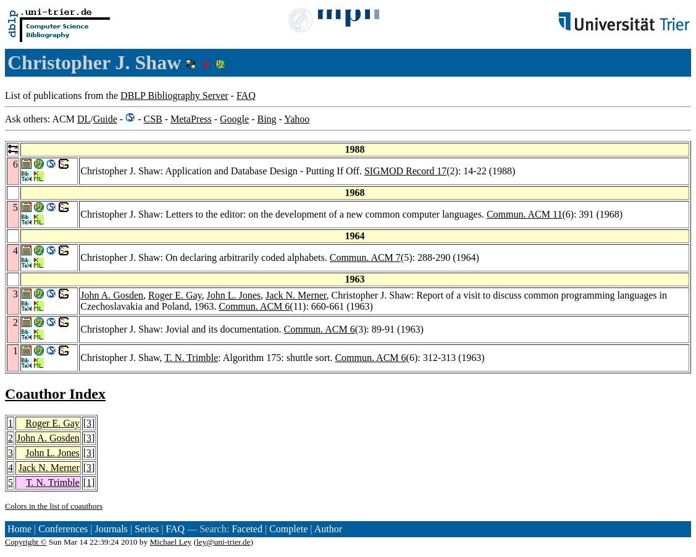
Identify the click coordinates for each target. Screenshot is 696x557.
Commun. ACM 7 (365, 257)
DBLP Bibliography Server (174, 95)
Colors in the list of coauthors (54, 506)
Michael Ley (171, 541)
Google (234, 119)
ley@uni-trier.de (223, 541)
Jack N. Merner (296, 295)
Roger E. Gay (175, 295)
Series (147, 529)
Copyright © (26, 541)
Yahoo (296, 119)
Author (328, 529)
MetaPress (191, 119)
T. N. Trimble (191, 357)
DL (83, 119)
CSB (152, 119)
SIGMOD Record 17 (405, 171)
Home (19, 529)
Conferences (63, 529)
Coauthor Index (55, 394)
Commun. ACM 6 (254, 306)
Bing (266, 119)
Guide (105, 119)
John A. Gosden (111, 295)
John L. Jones (234, 295)
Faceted (247, 529)
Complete (288, 529)
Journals (110, 529)
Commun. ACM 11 (525, 214)
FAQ (246, 95)
